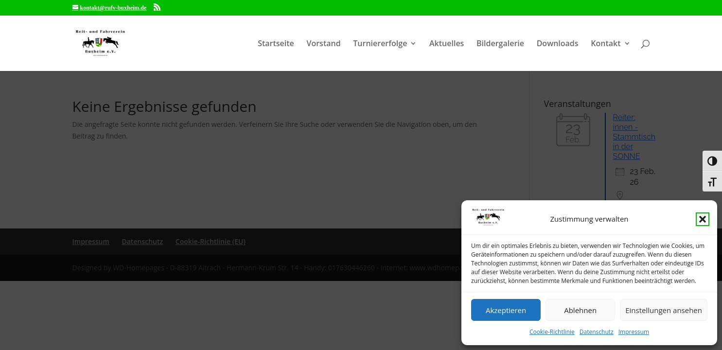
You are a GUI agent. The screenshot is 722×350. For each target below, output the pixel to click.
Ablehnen (580, 310)
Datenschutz (597, 332)
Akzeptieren (506, 310)
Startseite (276, 44)
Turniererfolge (380, 44)
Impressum (633, 332)
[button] (702, 219)
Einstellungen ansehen (663, 310)
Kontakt (605, 44)
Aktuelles (446, 44)
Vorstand (323, 44)
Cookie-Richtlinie (552, 332)
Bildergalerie (500, 44)
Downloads (558, 44)
